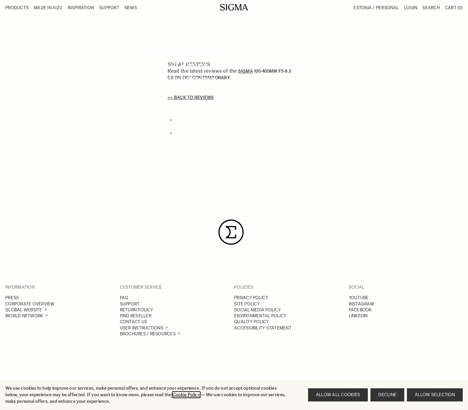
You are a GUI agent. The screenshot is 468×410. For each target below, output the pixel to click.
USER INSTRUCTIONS (141, 328)
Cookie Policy (186, 395)
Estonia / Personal (376, 7)
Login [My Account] (410, 7)
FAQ (124, 297)
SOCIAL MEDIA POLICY (257, 309)
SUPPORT (130, 303)
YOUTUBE (359, 297)
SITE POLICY (247, 303)
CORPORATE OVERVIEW (30, 303)
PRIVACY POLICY (251, 297)
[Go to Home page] (234, 7)
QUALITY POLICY (251, 321)
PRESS (12, 297)
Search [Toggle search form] (431, 7)
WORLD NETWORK (24, 315)
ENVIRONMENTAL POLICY (260, 315)
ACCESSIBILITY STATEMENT (263, 328)
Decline (387, 394)
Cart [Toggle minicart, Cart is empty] (454, 7)
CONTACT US (133, 321)
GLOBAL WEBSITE (23, 309)
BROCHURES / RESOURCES (148, 333)
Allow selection (435, 394)
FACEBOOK (360, 309)
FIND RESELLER (135, 315)
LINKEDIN (358, 315)
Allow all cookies (338, 394)
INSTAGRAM (361, 303)
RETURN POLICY (136, 309)
